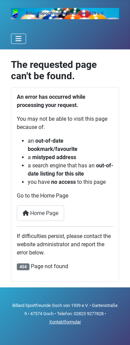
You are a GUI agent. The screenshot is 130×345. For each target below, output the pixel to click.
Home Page (40, 213)
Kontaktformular (65, 321)
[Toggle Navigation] (18, 39)
